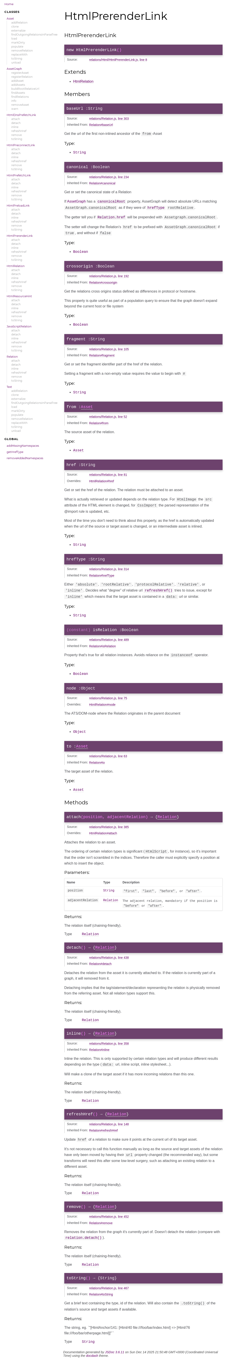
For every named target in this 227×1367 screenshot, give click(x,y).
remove (16, 135)
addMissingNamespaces (23, 445)
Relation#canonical (102, 185)
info (13, 100)
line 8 (143, 60)
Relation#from (98, 423)
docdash (92, 1362)
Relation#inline (99, 1053)
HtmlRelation (16, 266)
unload (16, 62)
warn (14, 108)
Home (9, 4)
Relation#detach (100, 965)
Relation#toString (101, 1300)
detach (16, 123)
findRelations (20, 96)
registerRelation (22, 76)
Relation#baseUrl (101, 126)
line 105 (123, 349)
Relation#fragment (101, 356)
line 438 (123, 959)
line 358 (123, 1046)
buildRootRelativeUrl (25, 88)
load (14, 38)
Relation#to (97, 762)
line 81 (122, 475)
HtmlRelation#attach (103, 833)
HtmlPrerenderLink (20, 235)
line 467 (123, 1294)
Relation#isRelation (102, 646)
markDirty (18, 42)
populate (17, 46)
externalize (18, 30)
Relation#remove (101, 1228)
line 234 (123, 179)
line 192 (123, 276)
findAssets (18, 92)
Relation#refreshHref (103, 1134)
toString (16, 58)
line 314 (123, 569)
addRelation (19, 22)
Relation (12, 356)
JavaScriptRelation (19, 326)
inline (14, 127)
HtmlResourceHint (19, 296)
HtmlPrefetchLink (19, 175)
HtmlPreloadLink (18, 205)
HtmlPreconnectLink (21, 145)
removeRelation (22, 50)
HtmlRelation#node (102, 704)
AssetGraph (14, 68)
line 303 (123, 120)
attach (15, 119)
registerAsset (20, 72)
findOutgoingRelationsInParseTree (34, 34)
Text (9, 387)
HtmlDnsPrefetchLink (21, 115)
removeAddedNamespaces (25, 458)
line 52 (122, 417)
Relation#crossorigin (103, 282)
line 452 (123, 1221)
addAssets (18, 84)
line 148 (123, 1128)
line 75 (122, 697)
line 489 (123, 639)
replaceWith (19, 54)
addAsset (17, 80)
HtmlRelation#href (101, 482)
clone (15, 26)
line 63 (122, 756)
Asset (10, 18)
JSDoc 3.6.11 (114, 1358)
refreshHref (18, 131)
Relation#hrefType (101, 576)
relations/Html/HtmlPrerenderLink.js (113, 60)
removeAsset (20, 104)
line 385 (123, 827)
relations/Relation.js (102, 120)
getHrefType (15, 452)
